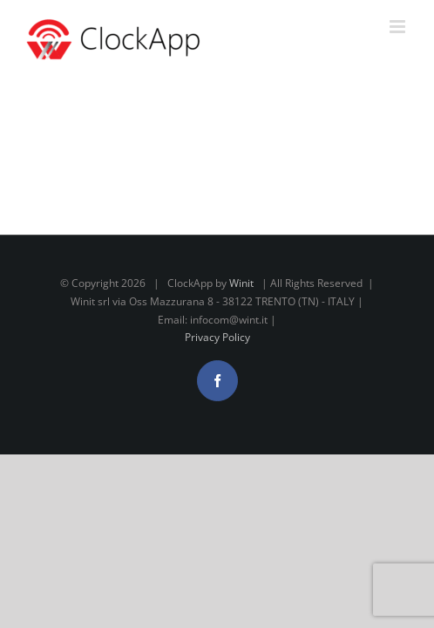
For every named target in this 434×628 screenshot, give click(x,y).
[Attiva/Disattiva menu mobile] (399, 26)
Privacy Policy (217, 380)
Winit (241, 326)
